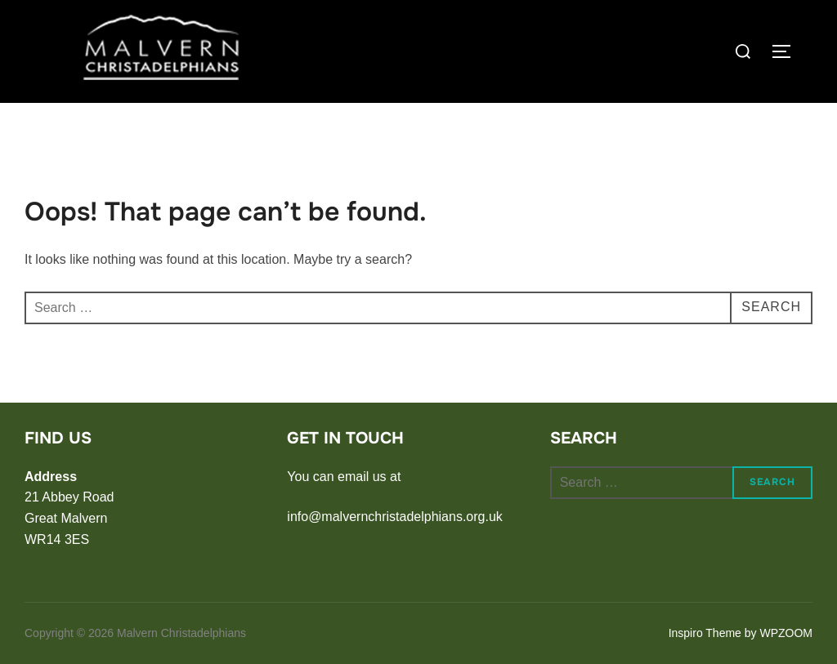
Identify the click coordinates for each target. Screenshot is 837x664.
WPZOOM (785, 632)
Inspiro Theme (705, 632)
